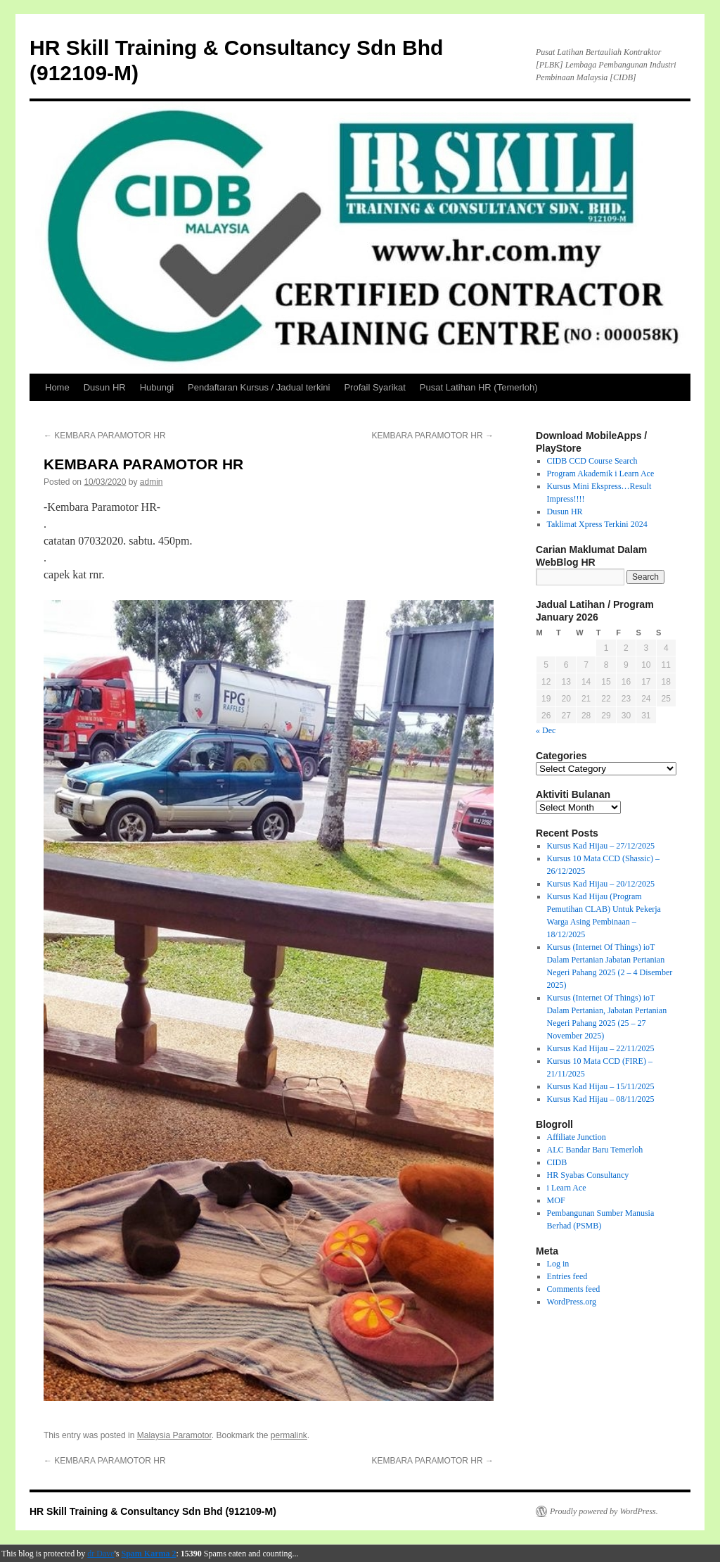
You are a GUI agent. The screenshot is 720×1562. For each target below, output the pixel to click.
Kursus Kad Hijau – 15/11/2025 (601, 1086)
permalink (289, 1435)
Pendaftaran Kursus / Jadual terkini (259, 387)
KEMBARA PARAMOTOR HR (105, 435)
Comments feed (573, 1289)
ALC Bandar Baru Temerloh (595, 1150)
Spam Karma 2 (149, 1553)
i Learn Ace (566, 1188)
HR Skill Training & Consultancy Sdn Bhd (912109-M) (153, 1511)
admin (151, 482)
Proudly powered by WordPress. (604, 1511)
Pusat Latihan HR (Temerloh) (479, 387)
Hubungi (157, 387)
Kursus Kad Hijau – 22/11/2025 (601, 1048)
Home (57, 387)
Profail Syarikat (374, 387)
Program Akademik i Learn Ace (601, 473)
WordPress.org (571, 1302)
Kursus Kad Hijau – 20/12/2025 (601, 884)
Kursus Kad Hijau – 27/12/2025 (601, 846)
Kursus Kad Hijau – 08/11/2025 (601, 1099)
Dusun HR (105, 387)
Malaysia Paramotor (174, 1435)
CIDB (557, 1162)
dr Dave (100, 1553)
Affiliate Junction (576, 1137)
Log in (558, 1264)
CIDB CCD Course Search (592, 461)
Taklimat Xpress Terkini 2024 (597, 524)
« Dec (545, 730)
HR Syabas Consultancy (588, 1175)
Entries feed (567, 1276)
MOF (556, 1200)
